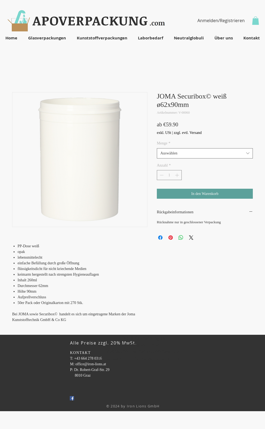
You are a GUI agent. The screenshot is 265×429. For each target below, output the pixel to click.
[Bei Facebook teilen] (160, 237)
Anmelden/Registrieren (221, 20)
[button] (255, 20)
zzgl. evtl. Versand (188, 133)
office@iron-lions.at (90, 364)
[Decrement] (161, 175)
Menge (163, 143)
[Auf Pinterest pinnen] (170, 237)
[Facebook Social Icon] (72, 398)
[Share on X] (191, 237)
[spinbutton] (169, 175)
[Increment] (177, 175)
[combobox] (205, 153)
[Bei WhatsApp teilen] (181, 237)
